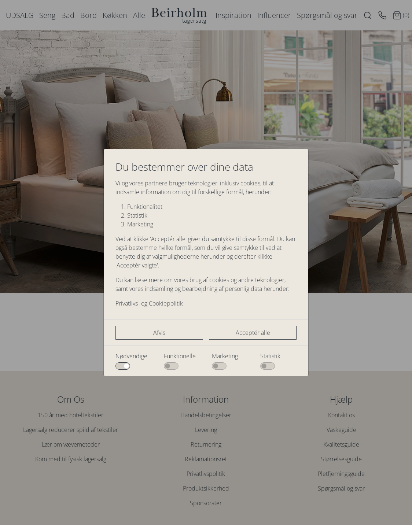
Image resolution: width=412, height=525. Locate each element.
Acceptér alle (253, 333)
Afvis (159, 333)
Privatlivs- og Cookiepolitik (149, 303)
